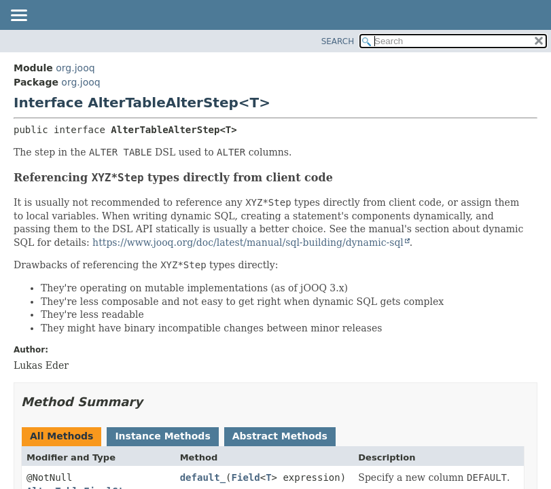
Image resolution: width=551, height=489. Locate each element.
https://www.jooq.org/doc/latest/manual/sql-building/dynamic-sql (248, 242)
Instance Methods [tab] (162, 436)
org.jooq (75, 67)
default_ (203, 477)
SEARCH (338, 41)
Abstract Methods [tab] (279, 436)
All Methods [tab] (61, 436)
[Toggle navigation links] (18, 16)
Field (246, 477)
